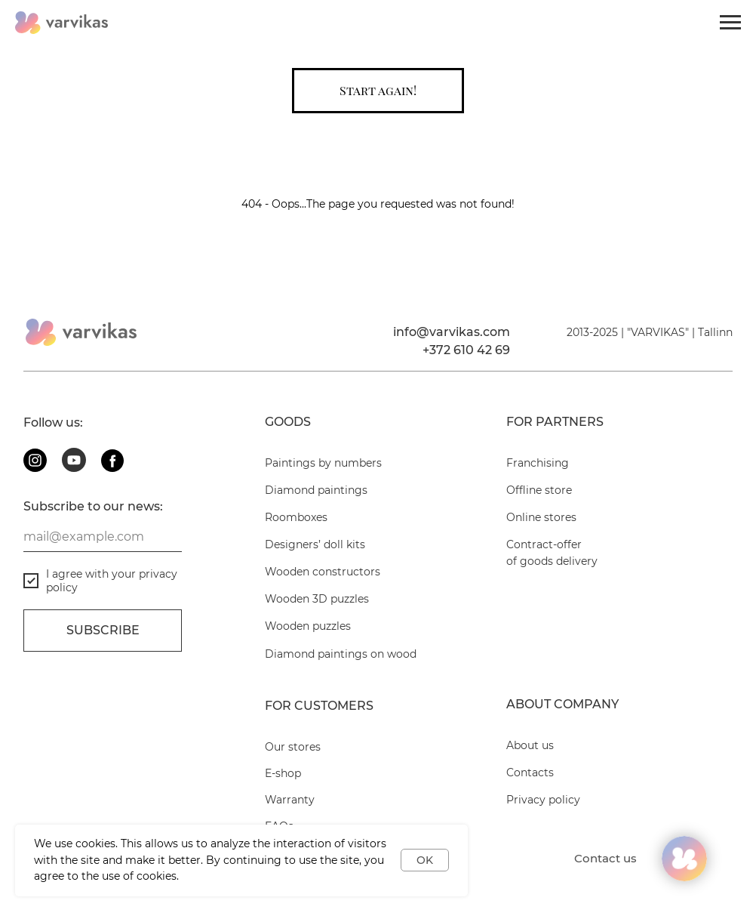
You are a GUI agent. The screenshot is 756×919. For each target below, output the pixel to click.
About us (530, 745)
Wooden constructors (322, 571)
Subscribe (103, 630)
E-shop (283, 773)
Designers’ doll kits (315, 544)
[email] (102, 537)
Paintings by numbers (323, 463)
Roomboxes (296, 517)
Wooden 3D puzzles (317, 599)
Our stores (293, 747)
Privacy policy (543, 799)
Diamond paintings (316, 490)
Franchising (537, 463)
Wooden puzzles (308, 626)
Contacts (530, 772)
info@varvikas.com (451, 332)
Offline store (539, 490)
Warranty (290, 799)
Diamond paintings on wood (340, 654)
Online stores (541, 517)
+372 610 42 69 (466, 350)
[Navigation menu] (730, 22)
